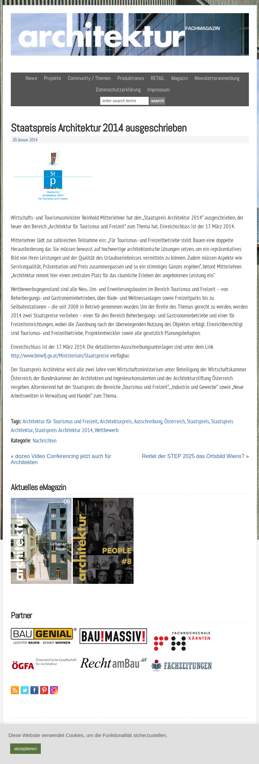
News (31, 78)
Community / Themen (89, 78)
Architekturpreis (116, 421)
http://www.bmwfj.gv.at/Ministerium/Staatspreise (60, 355)
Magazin (179, 78)
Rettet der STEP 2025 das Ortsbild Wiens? (193, 456)
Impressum (158, 89)
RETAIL (158, 78)
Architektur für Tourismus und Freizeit (60, 421)
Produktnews (130, 78)
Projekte (52, 78)
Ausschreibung (148, 421)
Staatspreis (198, 421)
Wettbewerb (106, 430)
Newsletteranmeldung (217, 78)
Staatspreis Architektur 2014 (64, 430)
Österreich (174, 421)
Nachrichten (44, 440)
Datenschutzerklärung (118, 89)
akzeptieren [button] (25, 748)
